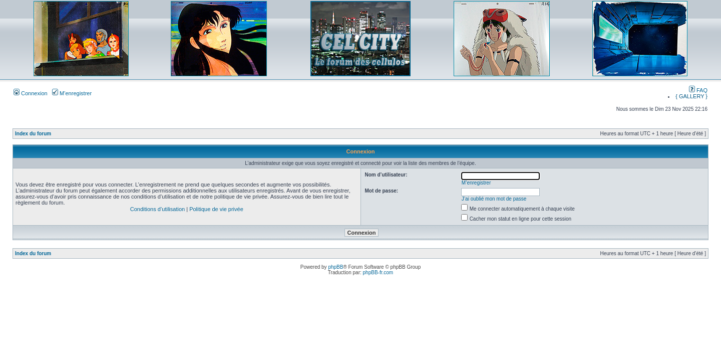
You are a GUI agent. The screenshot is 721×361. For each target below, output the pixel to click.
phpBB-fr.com (378, 272)
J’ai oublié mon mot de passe (494, 199)
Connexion (31, 93)
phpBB (335, 267)
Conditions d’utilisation (157, 209)
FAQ (698, 90)
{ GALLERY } (691, 96)
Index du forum (33, 133)
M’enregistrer (72, 93)
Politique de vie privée (216, 209)
